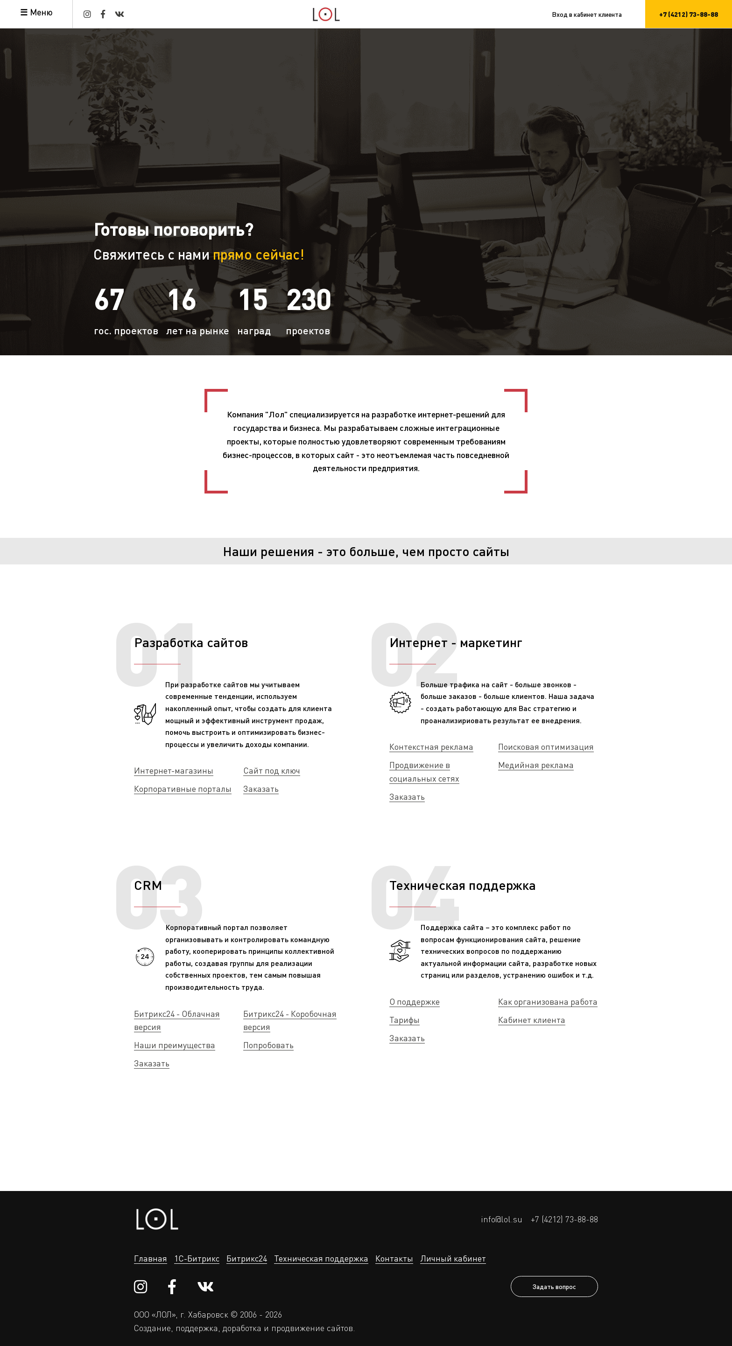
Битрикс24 (246, 1258)
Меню (41, 12)
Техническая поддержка (462, 884)
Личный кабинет (453, 1258)
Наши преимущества (174, 1045)
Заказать (261, 788)
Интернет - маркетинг (455, 642)
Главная (150, 1258)
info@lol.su (501, 1219)
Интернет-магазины (173, 770)
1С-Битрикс (196, 1258)
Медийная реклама (536, 765)
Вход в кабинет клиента (587, 14)
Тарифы (404, 1020)
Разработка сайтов (191, 642)
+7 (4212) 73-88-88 (564, 1219)
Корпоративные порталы (183, 788)
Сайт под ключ (271, 770)
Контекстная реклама (431, 746)
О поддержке (414, 1001)
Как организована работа (548, 1001)
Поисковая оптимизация (546, 746)
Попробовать (268, 1045)
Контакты (394, 1258)
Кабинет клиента (531, 1020)
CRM (148, 884)
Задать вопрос (554, 1286)
